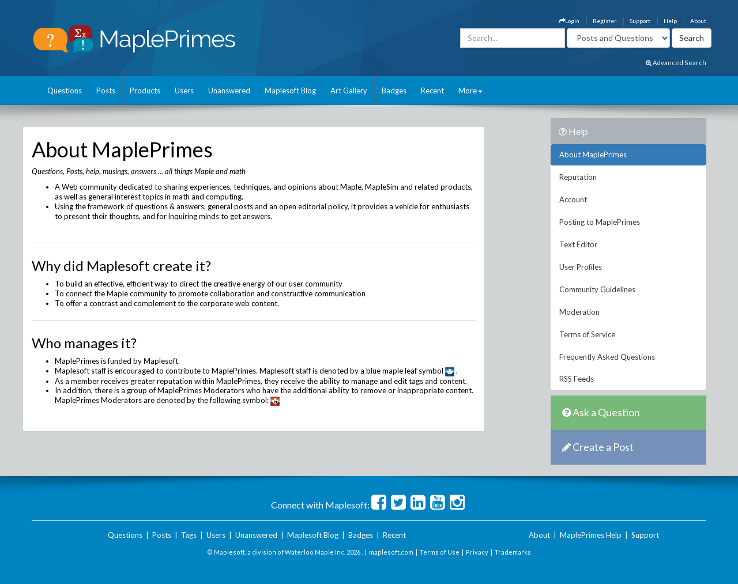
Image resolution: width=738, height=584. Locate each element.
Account (573, 199)
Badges (394, 90)
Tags (189, 535)
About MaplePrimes (593, 154)
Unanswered (229, 90)
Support (640, 20)
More (470, 90)
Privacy (477, 552)
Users (184, 90)
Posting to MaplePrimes (599, 222)
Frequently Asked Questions (607, 356)
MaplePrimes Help (591, 535)
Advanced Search (676, 62)
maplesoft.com (391, 552)
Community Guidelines (597, 289)
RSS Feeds (576, 378)
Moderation (579, 312)
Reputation (578, 177)
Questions (64, 90)
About (698, 20)
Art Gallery (348, 90)
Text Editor (578, 244)
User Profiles (580, 267)
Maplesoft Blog (290, 90)
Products (145, 90)
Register (604, 20)
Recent (432, 90)
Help (670, 20)
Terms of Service (587, 334)
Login (569, 20)
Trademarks (513, 552)
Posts (105, 90)
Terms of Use (440, 552)
